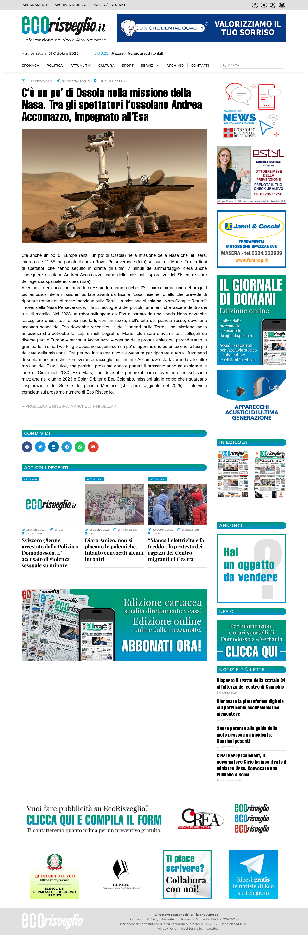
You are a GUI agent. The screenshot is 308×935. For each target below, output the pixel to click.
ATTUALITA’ (81, 65)
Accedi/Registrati (110, 5)
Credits (212, 928)
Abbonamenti (35, 5)
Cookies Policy (192, 928)
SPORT (128, 65)
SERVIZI (150, 65)
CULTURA (106, 65)
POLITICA (55, 65)
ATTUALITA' (94, 479)
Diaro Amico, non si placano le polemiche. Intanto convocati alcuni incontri (114, 549)
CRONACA (30, 65)
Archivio (175, 65)
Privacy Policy (167, 928)
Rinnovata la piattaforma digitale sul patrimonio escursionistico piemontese (250, 708)
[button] (27, 446)
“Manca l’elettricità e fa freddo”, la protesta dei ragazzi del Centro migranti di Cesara (176, 549)
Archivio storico (71, 5)
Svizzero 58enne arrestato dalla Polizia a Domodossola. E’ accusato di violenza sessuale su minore (50, 552)
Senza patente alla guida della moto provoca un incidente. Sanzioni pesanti (247, 735)
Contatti (200, 65)
